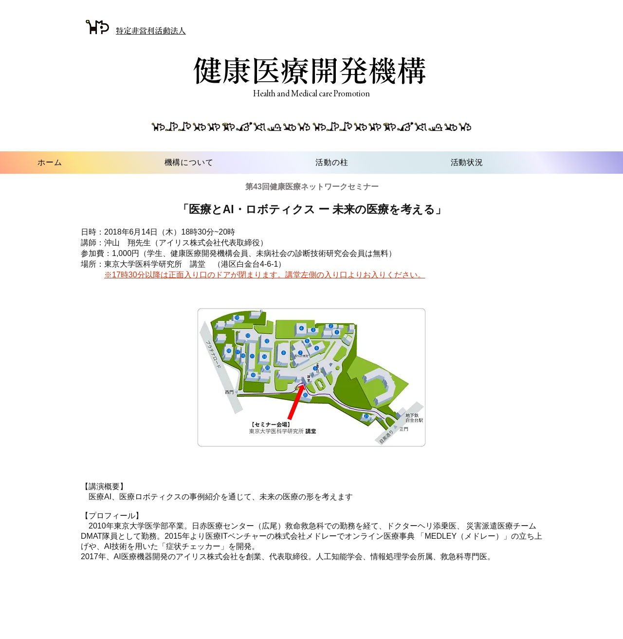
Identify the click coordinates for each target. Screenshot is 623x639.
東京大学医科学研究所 (143, 264)
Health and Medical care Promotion (311, 93)
